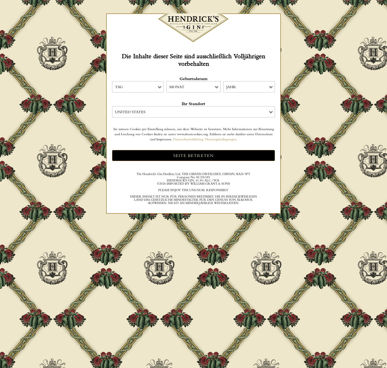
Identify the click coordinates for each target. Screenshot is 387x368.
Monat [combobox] (176, 87)
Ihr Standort (193, 103)
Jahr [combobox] (231, 87)
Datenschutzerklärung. (188, 139)
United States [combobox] (130, 112)
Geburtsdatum (193, 78)
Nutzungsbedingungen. (221, 139)
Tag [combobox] (119, 87)
